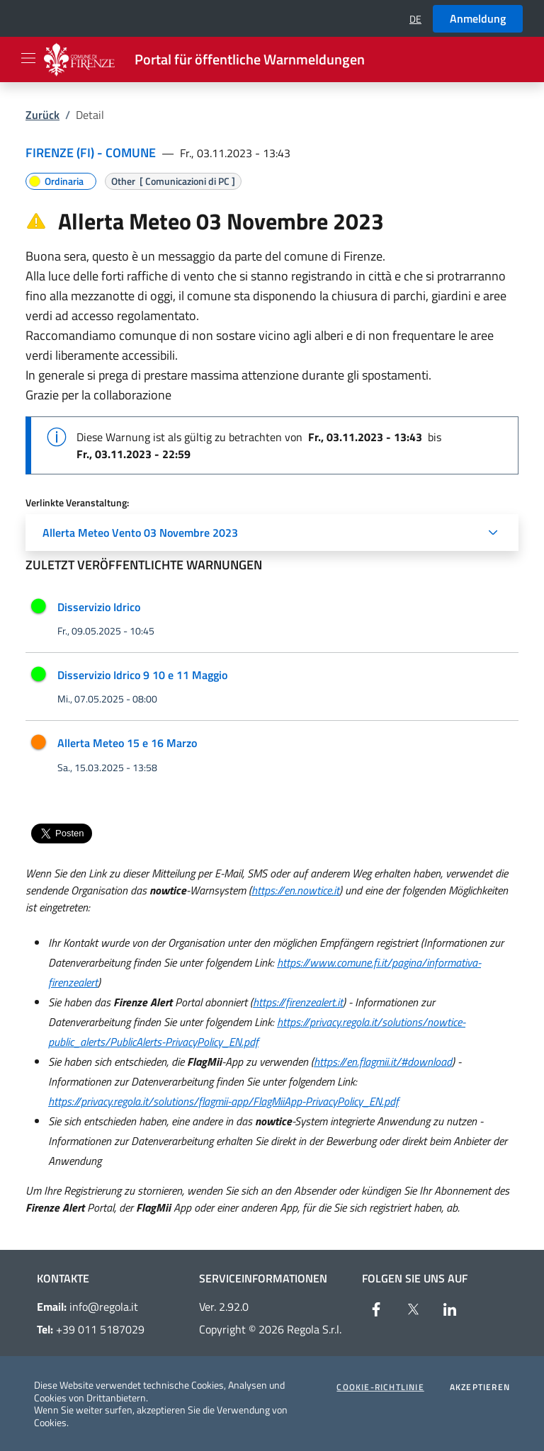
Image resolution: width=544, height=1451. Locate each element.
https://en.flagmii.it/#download (383, 1061)
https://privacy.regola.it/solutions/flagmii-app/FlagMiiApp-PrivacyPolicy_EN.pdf (223, 1101)
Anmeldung (478, 18)
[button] (415, 19)
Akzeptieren (480, 1387)
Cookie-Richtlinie (380, 1387)
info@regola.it (87, 1306)
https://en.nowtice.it (295, 890)
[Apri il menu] (28, 58)
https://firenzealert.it (298, 1002)
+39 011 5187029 (90, 1329)
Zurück (43, 114)
